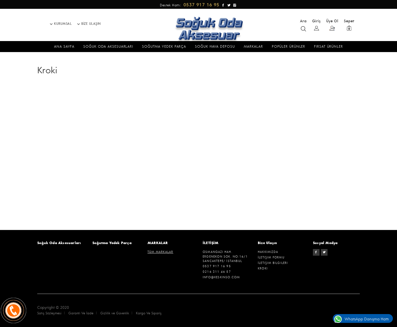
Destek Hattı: (190, 5)
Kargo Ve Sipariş (149, 313)
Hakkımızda (268, 252)
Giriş (316, 24)
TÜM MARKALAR (160, 252)
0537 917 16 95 (217, 266)
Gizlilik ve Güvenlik (114, 313)
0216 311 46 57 (217, 272)
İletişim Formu (271, 257)
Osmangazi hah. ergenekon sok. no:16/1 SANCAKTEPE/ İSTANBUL (225, 256)
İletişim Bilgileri (273, 263)
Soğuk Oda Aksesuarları (59, 242)
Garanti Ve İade (80, 313)
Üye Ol (332, 25)
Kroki (263, 268)
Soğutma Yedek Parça (112, 242)
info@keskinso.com (221, 277)
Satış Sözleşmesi (49, 313)
